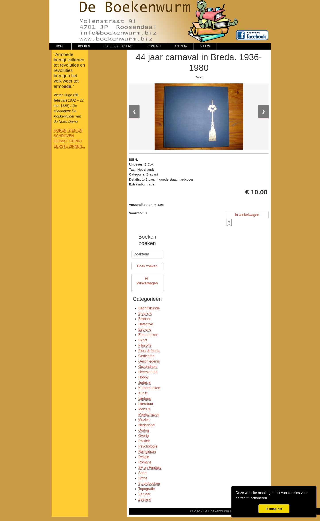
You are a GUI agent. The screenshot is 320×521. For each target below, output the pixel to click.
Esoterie (144, 329)
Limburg (144, 398)
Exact (142, 340)
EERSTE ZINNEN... (69, 146)
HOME (60, 46)
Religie (143, 457)
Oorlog (143, 430)
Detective (145, 324)
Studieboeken (149, 483)
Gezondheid (147, 367)
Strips (142, 478)
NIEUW (205, 46)
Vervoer (144, 494)
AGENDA (181, 46)
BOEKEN (84, 46)
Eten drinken (148, 335)
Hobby (143, 377)
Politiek (144, 441)
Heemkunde (147, 372)
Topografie (146, 489)
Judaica (144, 382)
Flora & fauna (149, 351)
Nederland (146, 425)
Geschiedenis (149, 361)
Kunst (142, 393)
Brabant (144, 319)
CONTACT (154, 46)
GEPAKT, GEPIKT (68, 141)
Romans (145, 462)
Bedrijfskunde (149, 308)
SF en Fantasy (149, 467)
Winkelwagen (147, 283)
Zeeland (144, 499)
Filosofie (145, 345)
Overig (143, 436)
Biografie (145, 313)
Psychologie (147, 446)
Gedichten (146, 356)
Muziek (144, 420)
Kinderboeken (149, 388)
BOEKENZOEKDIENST (119, 46)
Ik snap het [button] (274, 509)
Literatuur (145, 404)
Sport (142, 473)
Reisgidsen (147, 451)
